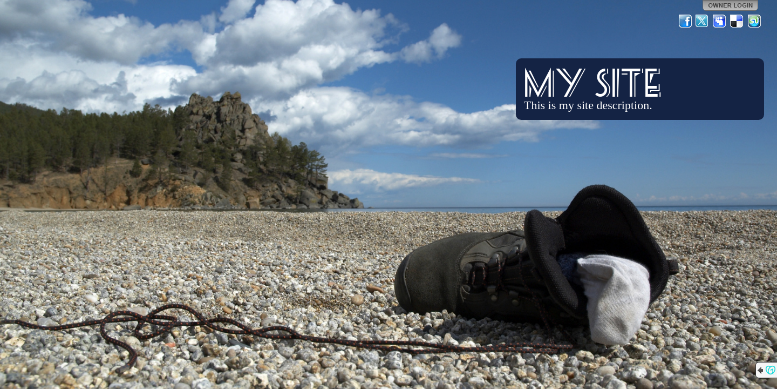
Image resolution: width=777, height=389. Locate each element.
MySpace (719, 21)
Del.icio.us (737, 21)
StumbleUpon (754, 21)
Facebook (685, 21)
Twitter (702, 21)
